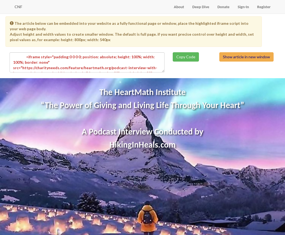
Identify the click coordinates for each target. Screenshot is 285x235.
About (179, 6)
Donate (223, 6)
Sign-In (243, 6)
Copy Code (185, 56)
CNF (18, 6)
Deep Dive (200, 6)
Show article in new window (246, 56)
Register (264, 6)
